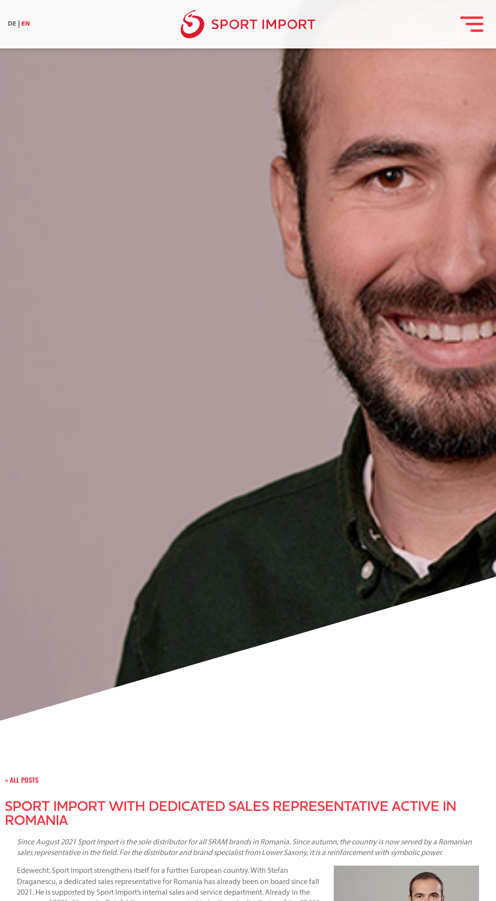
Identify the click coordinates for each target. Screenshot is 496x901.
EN (25, 24)
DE (12, 24)
